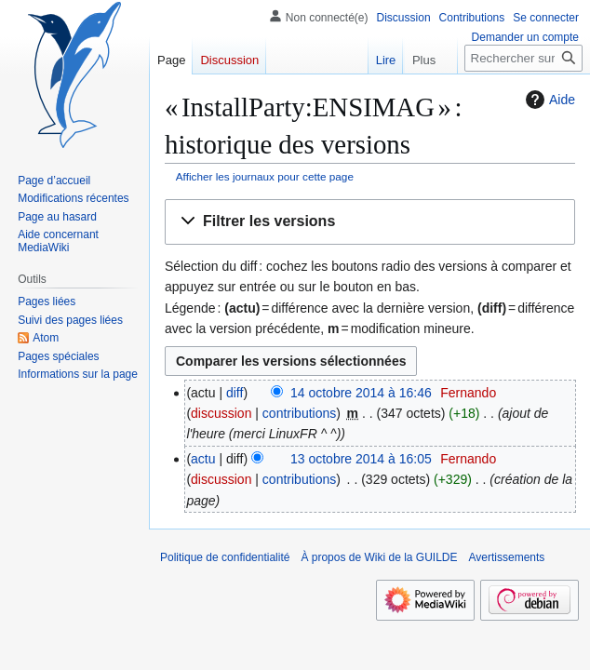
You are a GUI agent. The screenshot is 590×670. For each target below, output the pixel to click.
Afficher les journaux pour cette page (265, 176)
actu (203, 458)
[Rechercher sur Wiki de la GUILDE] (523, 58)
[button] (370, 222)
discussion (221, 413)
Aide (548, 99)
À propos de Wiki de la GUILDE (379, 557)
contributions (299, 413)
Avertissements (507, 557)
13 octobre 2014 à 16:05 (361, 458)
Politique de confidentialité (224, 557)
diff (234, 392)
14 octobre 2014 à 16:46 (361, 392)
